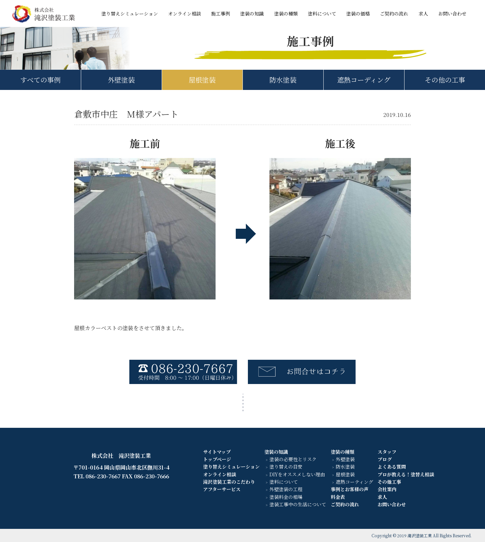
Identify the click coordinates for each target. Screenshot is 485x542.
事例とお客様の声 (349, 489)
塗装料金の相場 (285, 496)
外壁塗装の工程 (285, 489)
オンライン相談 (184, 13)
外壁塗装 (121, 80)
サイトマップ (217, 451)
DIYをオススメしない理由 (297, 474)
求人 (423, 13)
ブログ (385, 459)
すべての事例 (40, 80)
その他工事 (389, 481)
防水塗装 (282, 80)
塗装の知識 (252, 13)
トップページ (217, 459)
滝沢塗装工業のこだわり (229, 481)
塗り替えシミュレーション (129, 13)
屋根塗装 (202, 80)
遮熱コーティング (354, 481)
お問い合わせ (452, 13)
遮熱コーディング (363, 80)
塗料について (322, 13)
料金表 (338, 496)
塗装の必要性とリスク (293, 459)
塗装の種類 (286, 13)
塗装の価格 (358, 13)
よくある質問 (392, 466)
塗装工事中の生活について (297, 504)
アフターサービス (221, 489)
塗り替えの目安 (285, 466)
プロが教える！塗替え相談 (406, 474)
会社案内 (387, 489)
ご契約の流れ (394, 13)
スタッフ (387, 451)
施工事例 (220, 13)
